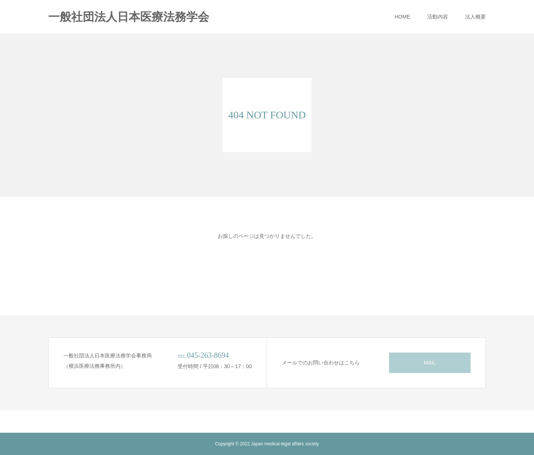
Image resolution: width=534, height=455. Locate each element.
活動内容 (437, 17)
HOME (402, 17)
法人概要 (475, 17)
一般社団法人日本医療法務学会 (128, 16)
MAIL (430, 363)
